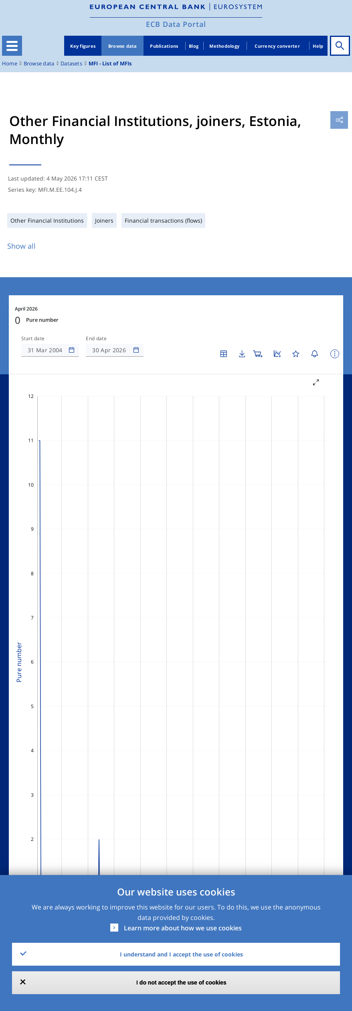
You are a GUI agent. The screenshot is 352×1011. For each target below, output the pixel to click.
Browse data (122, 46)
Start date (33, 338)
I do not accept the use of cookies (181, 982)
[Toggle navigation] (12, 46)
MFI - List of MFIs (110, 63)
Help (318, 46)
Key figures (82, 46)
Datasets (71, 63)
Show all (21, 246)
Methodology (224, 46)
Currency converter (277, 46)
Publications (164, 46)
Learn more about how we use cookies (183, 928)
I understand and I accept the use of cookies (181, 954)
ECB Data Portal (176, 24)
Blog (193, 46)
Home (9, 63)
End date (96, 338)
